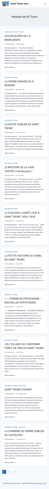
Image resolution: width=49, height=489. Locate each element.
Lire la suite (9, 67)
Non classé (22, 385)
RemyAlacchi (10, 44)
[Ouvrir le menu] (45, 3)
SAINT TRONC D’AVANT (18, 389)
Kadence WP (41, 483)
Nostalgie (22, 427)
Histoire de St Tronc (11, 32)
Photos (21, 32)
